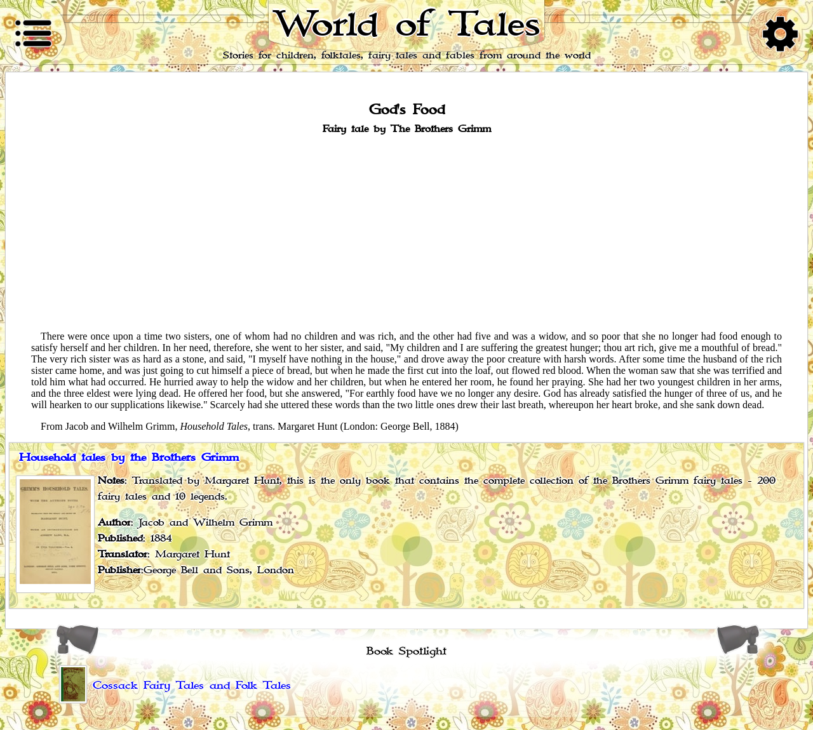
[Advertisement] (406, 232)
